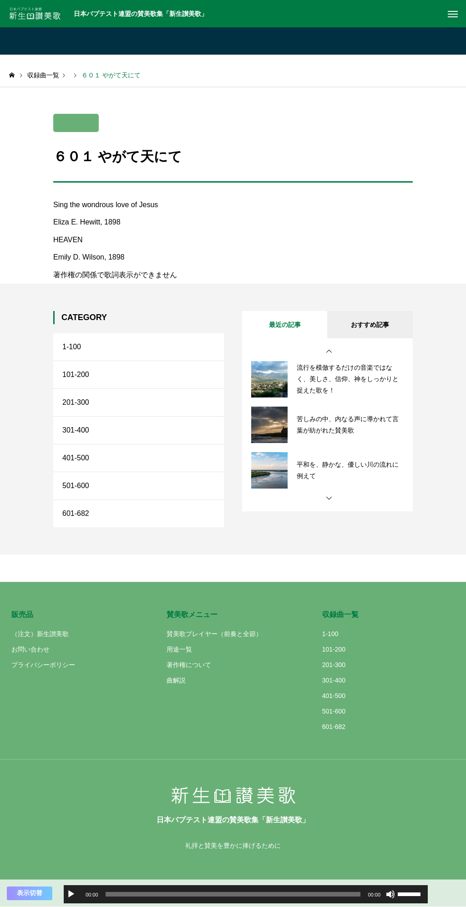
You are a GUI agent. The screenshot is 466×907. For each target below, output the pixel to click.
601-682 (75, 513)
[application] (246, 894)
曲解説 (176, 680)
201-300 (75, 402)
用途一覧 (179, 649)
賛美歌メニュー (192, 614)
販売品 (22, 614)
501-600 (75, 485)
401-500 (75, 458)
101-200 (75, 374)
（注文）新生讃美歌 (40, 633)
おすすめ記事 (370, 324)
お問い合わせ (30, 649)
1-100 (71, 347)
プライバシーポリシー (43, 664)
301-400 (75, 430)
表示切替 (29, 893)
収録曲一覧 (340, 614)
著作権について (189, 664)
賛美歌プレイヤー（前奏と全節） (214, 633)
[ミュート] (390, 894)
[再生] (71, 894)
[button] (329, 351)
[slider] (233, 894)
